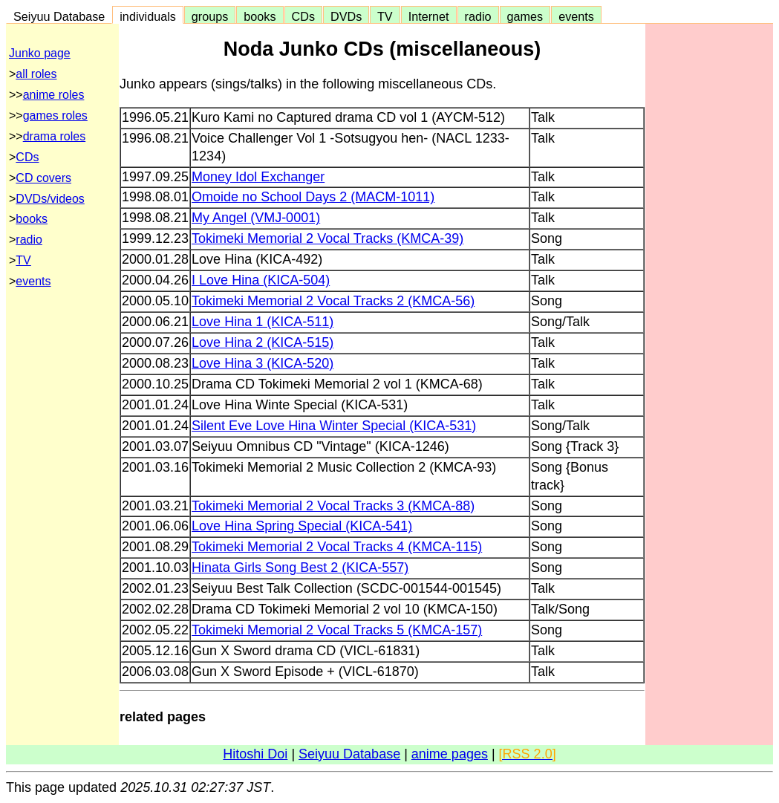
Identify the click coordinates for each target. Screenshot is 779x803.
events (576, 16)
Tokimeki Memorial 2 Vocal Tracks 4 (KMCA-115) (337, 546)
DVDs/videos (50, 198)
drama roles (54, 136)
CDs (303, 16)
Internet (429, 16)
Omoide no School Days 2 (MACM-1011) (313, 196)
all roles (36, 74)
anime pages (449, 754)
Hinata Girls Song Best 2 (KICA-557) (300, 567)
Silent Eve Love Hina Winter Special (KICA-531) (334, 425)
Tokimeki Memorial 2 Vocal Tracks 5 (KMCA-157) (337, 629)
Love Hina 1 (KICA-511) (262, 321)
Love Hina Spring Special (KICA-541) (302, 525)
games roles (55, 115)
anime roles (54, 94)
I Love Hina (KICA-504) (261, 280)
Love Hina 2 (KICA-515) (262, 342)
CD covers (43, 178)
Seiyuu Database (59, 16)
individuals (148, 16)
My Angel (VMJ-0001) (256, 217)
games (525, 16)
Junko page (40, 53)
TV (385, 16)
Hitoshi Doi (255, 754)
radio (478, 16)
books (259, 16)
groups (210, 16)
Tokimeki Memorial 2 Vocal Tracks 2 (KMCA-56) (333, 300)
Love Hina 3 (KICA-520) (262, 363)
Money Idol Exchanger (258, 176)
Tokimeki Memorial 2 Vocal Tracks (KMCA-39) (327, 238)
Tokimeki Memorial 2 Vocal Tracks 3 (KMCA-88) (333, 505)
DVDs (346, 16)
